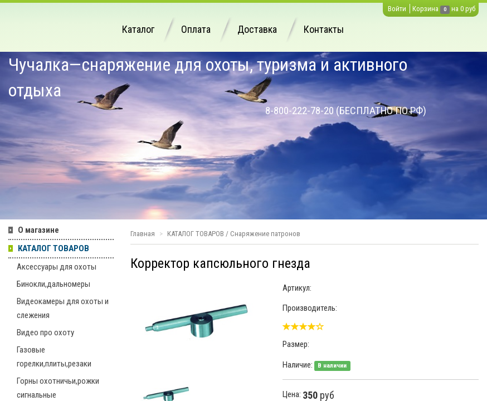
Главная (142, 233)
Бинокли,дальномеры (53, 284)
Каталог (138, 29)
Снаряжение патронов (265, 233)
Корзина (425, 8)
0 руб (467, 8)
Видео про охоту (45, 332)
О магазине (38, 230)
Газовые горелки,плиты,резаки (54, 357)
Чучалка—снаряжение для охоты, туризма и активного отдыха (207, 77)
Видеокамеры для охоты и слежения (63, 308)
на (455, 8)
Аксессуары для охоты (56, 267)
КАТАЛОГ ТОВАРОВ (53, 248)
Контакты (324, 29)
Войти (397, 8)
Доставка (257, 29)
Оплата (196, 29)
